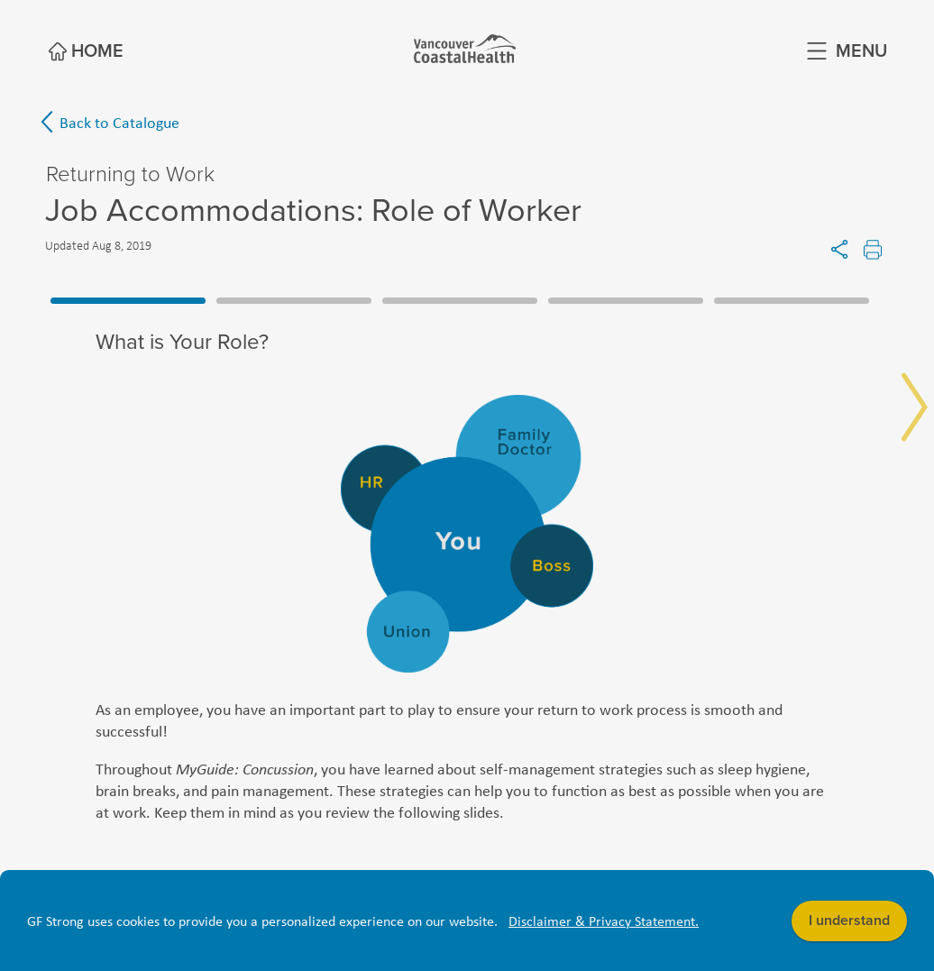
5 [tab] (791, 300)
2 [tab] (293, 300)
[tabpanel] (467, 576)
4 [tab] (625, 300)
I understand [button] (849, 920)
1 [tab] (127, 300)
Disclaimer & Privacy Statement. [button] (603, 920)
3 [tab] (459, 300)
